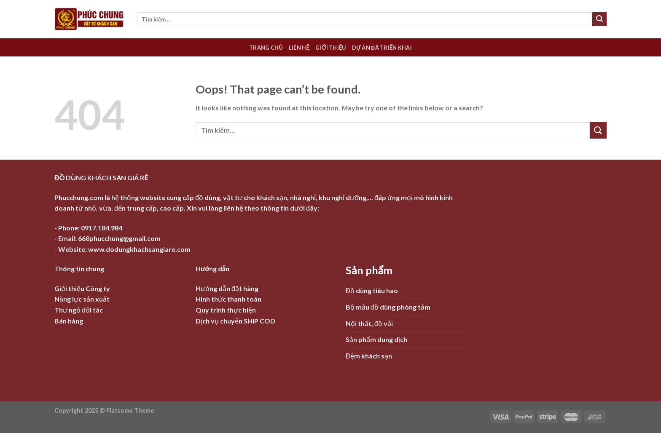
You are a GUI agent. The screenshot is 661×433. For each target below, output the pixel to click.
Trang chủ (266, 47)
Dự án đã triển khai (382, 47)
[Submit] (599, 19)
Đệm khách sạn (369, 356)
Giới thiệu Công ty (82, 288)
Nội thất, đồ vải (369, 323)
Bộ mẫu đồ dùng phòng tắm (388, 307)
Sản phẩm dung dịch (376, 339)
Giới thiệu (330, 47)
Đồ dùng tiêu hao (372, 290)
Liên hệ (299, 47)
